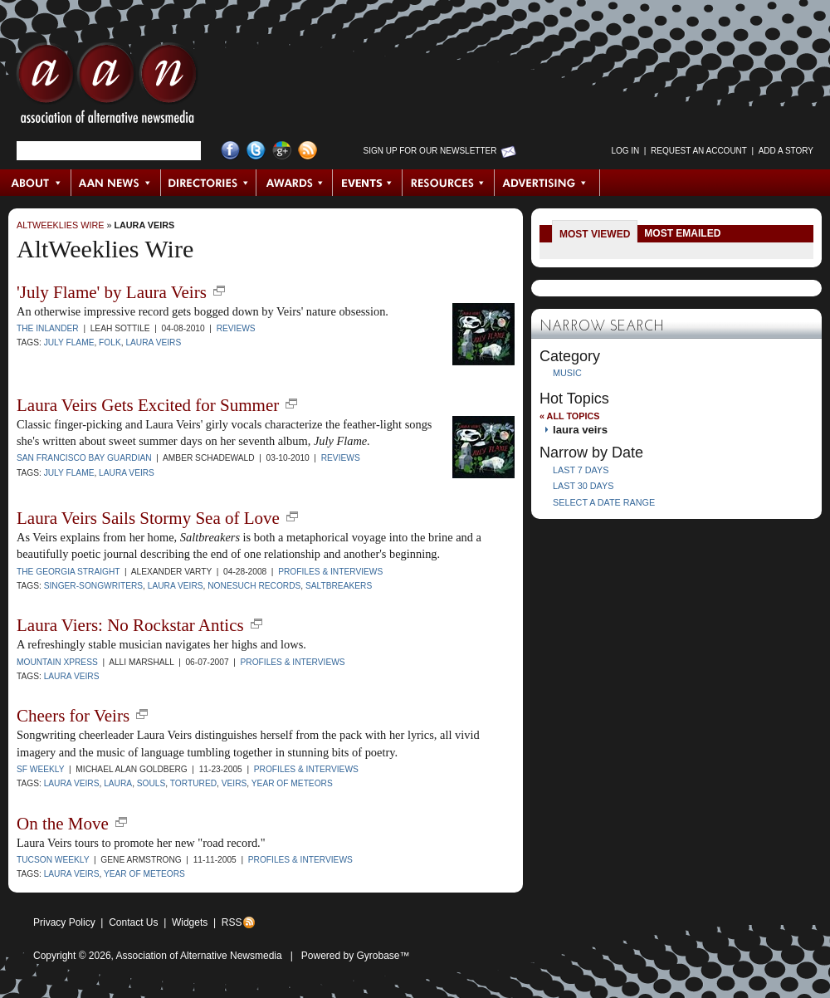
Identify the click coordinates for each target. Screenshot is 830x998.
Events (368, 182)
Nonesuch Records (254, 585)
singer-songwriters (93, 585)
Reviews (236, 328)
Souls (151, 783)
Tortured (193, 783)
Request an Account (699, 150)
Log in (625, 150)
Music (567, 373)
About (36, 182)
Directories (208, 182)
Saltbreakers (338, 585)
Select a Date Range (604, 502)
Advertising (547, 182)
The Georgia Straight (68, 571)
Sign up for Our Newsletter (430, 150)
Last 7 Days (580, 470)
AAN (107, 87)
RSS (232, 922)
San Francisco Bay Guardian (84, 457)
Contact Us (133, 922)
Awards (294, 182)
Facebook (230, 150)
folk (110, 342)
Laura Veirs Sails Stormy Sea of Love (148, 518)
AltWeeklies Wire (60, 225)
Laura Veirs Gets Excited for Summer (148, 405)
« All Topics (569, 416)
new (219, 290)
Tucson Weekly (53, 859)
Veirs (234, 783)
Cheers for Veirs (73, 716)
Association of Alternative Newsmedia (199, 955)
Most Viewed (594, 234)
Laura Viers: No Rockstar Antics (130, 625)
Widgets (190, 922)
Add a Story (786, 150)
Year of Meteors (292, 783)
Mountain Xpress (57, 662)
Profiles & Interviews (330, 571)
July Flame (69, 342)
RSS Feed (307, 150)
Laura (118, 783)
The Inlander (48, 328)
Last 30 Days (583, 486)
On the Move (63, 824)
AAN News (116, 182)
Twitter (256, 150)
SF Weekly (40, 769)
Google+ (281, 150)
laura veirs (144, 225)
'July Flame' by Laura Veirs (112, 292)
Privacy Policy (64, 922)
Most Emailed (682, 233)
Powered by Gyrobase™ (355, 955)
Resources (449, 182)
